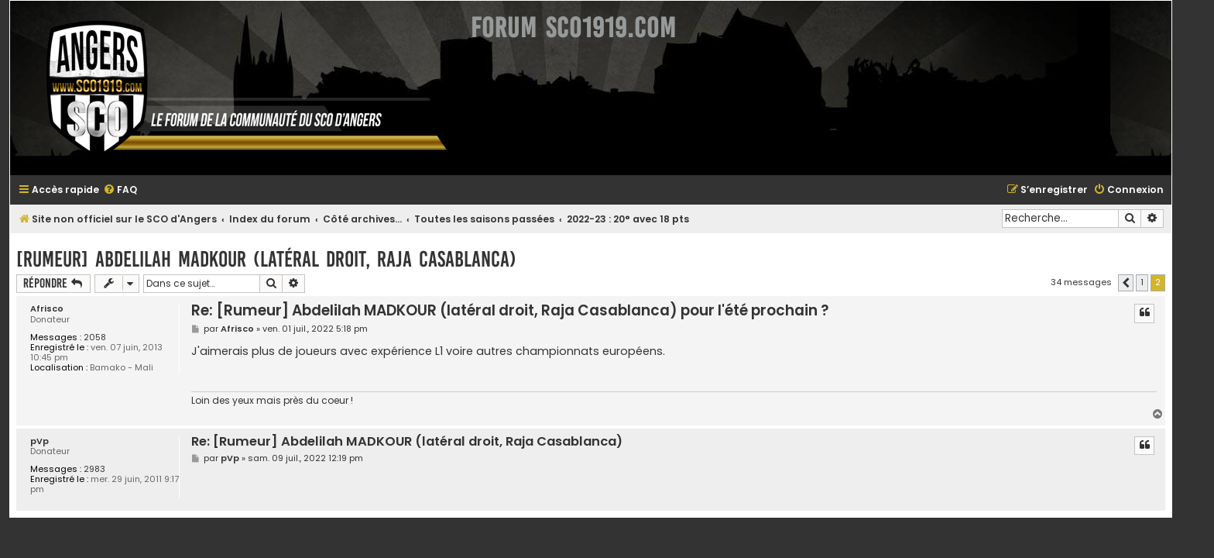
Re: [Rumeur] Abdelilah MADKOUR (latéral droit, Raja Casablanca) (423, 442)
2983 (111, 469)
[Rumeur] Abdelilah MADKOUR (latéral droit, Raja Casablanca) (283, 259)
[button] (1142, 282)
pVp (55, 441)
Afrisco (63, 309)
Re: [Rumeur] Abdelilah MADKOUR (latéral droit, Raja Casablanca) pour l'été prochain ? (526, 310)
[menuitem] (136, 190)
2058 (111, 337)
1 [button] (1158, 282)
